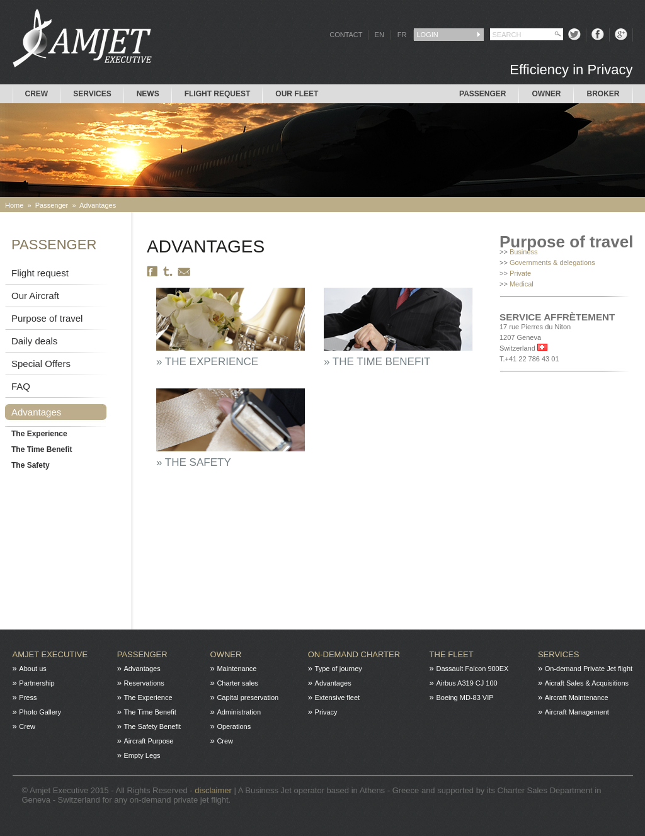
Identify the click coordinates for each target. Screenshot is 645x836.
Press (28, 697)
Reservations (144, 683)
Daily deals (34, 341)
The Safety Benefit (152, 726)
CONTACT (345, 34)
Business (524, 252)
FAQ (20, 386)
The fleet (452, 654)
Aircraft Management (577, 712)
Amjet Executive (50, 654)
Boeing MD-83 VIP (464, 697)
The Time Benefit (41, 449)
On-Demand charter (354, 654)
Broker (602, 93)
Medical (522, 284)
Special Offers (41, 363)
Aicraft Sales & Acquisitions (587, 683)
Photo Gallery (40, 712)
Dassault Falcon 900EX (472, 668)
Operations (234, 726)
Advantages (97, 205)
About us (32, 668)
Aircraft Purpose (149, 741)
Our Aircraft (35, 295)
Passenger (482, 93)
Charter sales (237, 683)
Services (92, 93)
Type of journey (338, 668)
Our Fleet (296, 93)
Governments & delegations (552, 262)
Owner (546, 93)
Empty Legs (142, 755)
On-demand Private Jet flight (588, 668)
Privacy (326, 712)
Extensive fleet (337, 697)
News (148, 93)
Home (14, 205)
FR (402, 34)
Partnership (36, 683)
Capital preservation (247, 697)
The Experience (39, 433)
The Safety (30, 465)
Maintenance (236, 668)
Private (520, 273)
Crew (37, 93)
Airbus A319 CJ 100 (466, 683)
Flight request (218, 93)
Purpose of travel (47, 318)
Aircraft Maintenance (576, 697)
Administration (239, 712)
